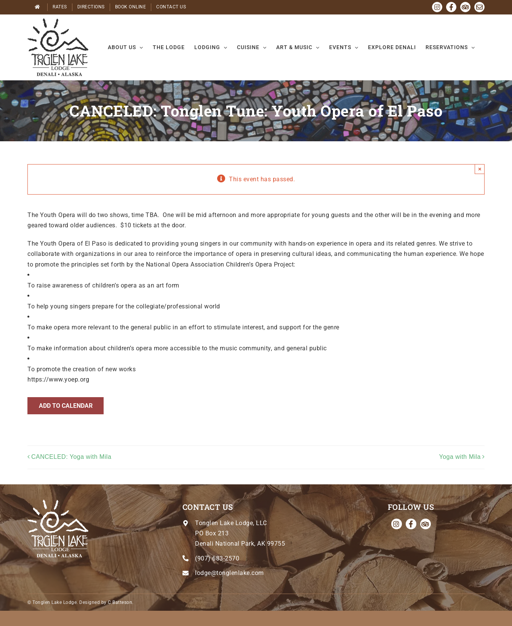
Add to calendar (66, 405)
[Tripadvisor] (425, 524)
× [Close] (480, 169)
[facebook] (411, 524)
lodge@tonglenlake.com (229, 572)
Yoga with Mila (460, 457)
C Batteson (120, 602)
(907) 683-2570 (217, 558)
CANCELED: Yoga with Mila (71, 457)
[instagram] (396, 524)
